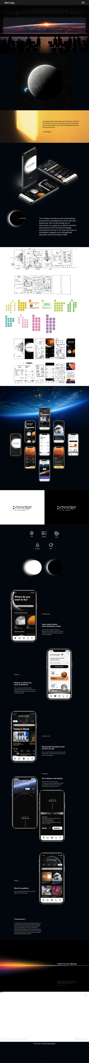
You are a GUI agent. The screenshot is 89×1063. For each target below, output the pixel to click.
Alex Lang (9, 2)
